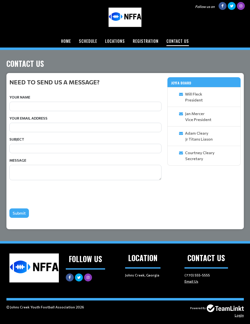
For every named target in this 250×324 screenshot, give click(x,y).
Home (66, 41)
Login (239, 315)
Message (17, 160)
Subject (16, 139)
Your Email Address (28, 118)
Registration (146, 41)
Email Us (191, 281)
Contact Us (177, 41)
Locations (115, 41)
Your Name (19, 97)
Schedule (88, 41)
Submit (19, 213)
